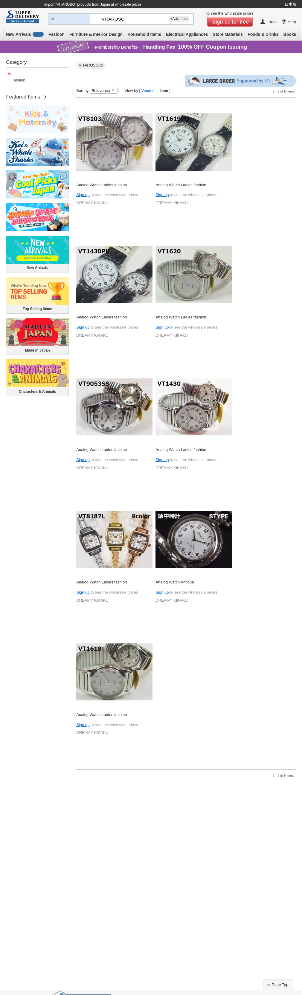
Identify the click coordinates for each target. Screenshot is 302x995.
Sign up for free (230, 22)
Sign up (82, 194)
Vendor (147, 90)
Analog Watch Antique (174, 582)
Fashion (56, 34)
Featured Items (23, 97)
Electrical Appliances (187, 34)
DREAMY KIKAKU (92, 203)
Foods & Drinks (263, 34)
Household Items (144, 34)
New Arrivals (25, 34)
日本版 (290, 4)
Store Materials (228, 34)
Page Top (280, 984)
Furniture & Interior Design (96, 34)
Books (289, 34)
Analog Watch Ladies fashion (101, 185)
